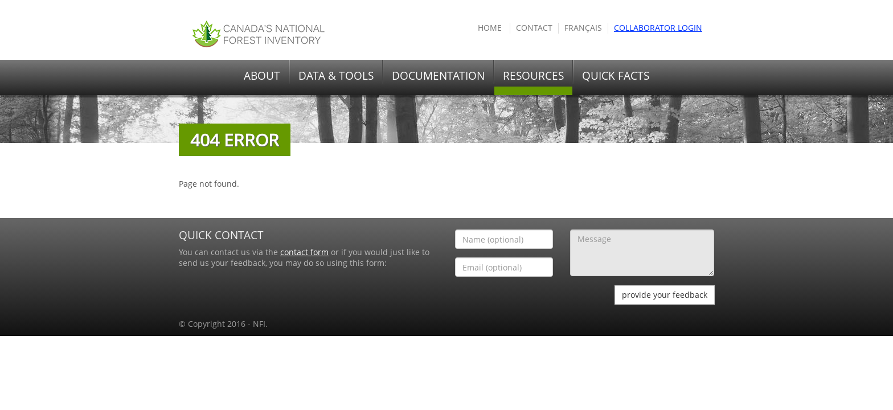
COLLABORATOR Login (658, 28)
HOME (490, 28)
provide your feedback (664, 294)
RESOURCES (533, 75)
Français (583, 28)
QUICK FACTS (615, 75)
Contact (534, 28)
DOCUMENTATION (438, 75)
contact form (304, 252)
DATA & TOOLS (336, 75)
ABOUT (262, 75)
